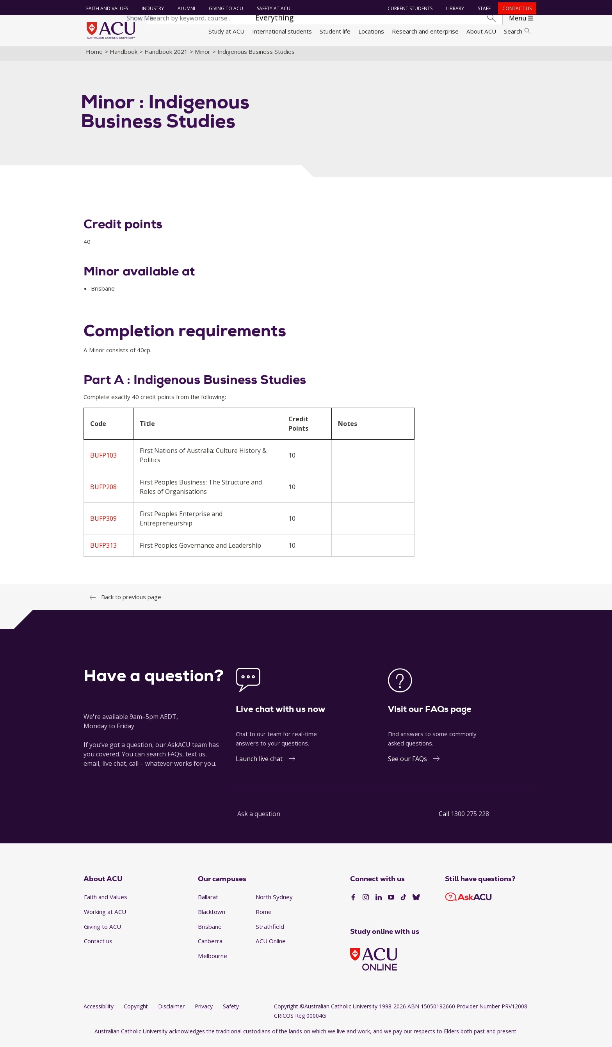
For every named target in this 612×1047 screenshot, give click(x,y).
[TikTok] (403, 902)
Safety (231, 1011)
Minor (202, 56)
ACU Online (271, 945)
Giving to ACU (225, 8)
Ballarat (208, 901)
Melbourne (212, 960)
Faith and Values (106, 8)
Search (517, 31)
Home (94, 56)
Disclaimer (171, 1011)
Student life (335, 31)
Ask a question (258, 818)
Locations (371, 31)
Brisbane (210, 931)
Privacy (204, 1011)
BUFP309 (103, 523)
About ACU (481, 31)
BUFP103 (103, 460)
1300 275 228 (470, 818)
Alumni (185, 8)
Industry (152, 8)
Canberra (210, 945)
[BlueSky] (416, 902)
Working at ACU (105, 916)
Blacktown (211, 916)
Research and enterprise (425, 31)
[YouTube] (391, 902)
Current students (409, 8)
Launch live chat (259, 763)
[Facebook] (353, 902)
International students (282, 31)
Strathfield (270, 931)
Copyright (136, 1011)
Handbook (123, 56)
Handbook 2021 (166, 56)
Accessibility (99, 1011)
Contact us (516, 8)
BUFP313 (103, 550)
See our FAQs (407, 763)
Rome (264, 916)
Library (454, 8)
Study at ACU (226, 31)
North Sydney (274, 901)
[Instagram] (366, 902)
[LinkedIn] (378, 902)
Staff (483, 8)
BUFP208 (103, 491)
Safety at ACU (272, 8)
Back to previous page (131, 601)
